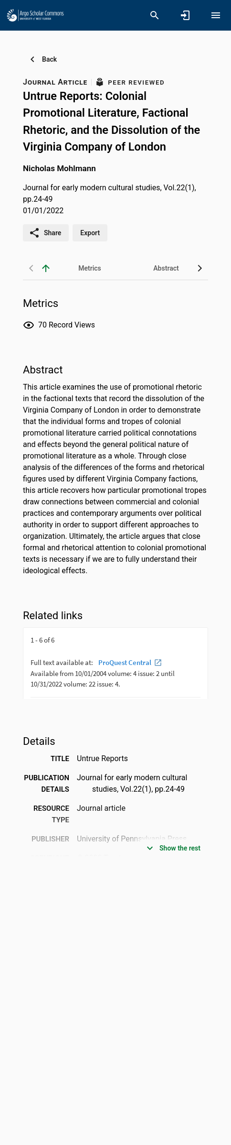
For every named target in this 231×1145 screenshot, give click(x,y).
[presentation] (115, 663)
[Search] (154, 15)
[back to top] (46, 268)
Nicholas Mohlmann (59, 168)
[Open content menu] (215, 15)
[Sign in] (185, 15)
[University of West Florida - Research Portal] (35, 14)
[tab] (90, 268)
